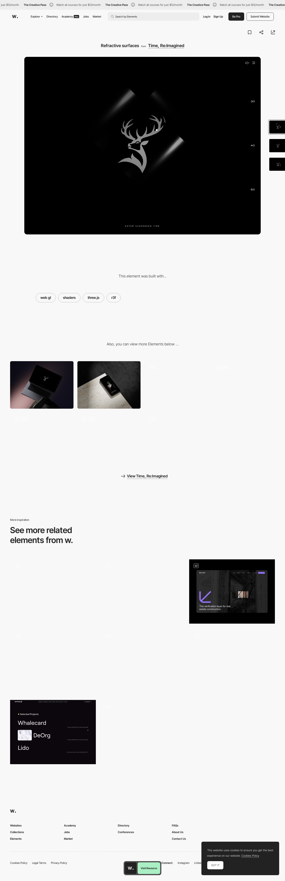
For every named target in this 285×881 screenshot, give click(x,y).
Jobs (86, 16)
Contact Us (179, 838)
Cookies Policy (18, 862)
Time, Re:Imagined (166, 45)
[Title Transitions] (109, 436)
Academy (70, 16)
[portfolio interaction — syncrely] (53, 732)
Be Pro (236, 16)
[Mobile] (109, 385)
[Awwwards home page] (130, 868)
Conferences (126, 832)
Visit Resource (149, 868)
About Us (177, 832)
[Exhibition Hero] (142, 662)
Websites (16, 825)
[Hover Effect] (142, 591)
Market (97, 16)
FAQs (175, 825)
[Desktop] (41, 385)
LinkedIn (199, 862)
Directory (52, 16)
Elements (16, 838)
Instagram (184, 862)
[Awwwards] (15, 16)
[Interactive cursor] (232, 662)
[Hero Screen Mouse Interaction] (53, 662)
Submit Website (260, 16)
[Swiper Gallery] (176, 436)
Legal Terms (39, 862)
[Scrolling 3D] (243, 385)
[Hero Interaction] (232, 591)
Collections (17, 832)
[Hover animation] (142, 732)
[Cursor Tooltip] (176, 385)
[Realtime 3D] (41, 436)
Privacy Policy (59, 862)
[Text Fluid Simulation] (53, 591)
